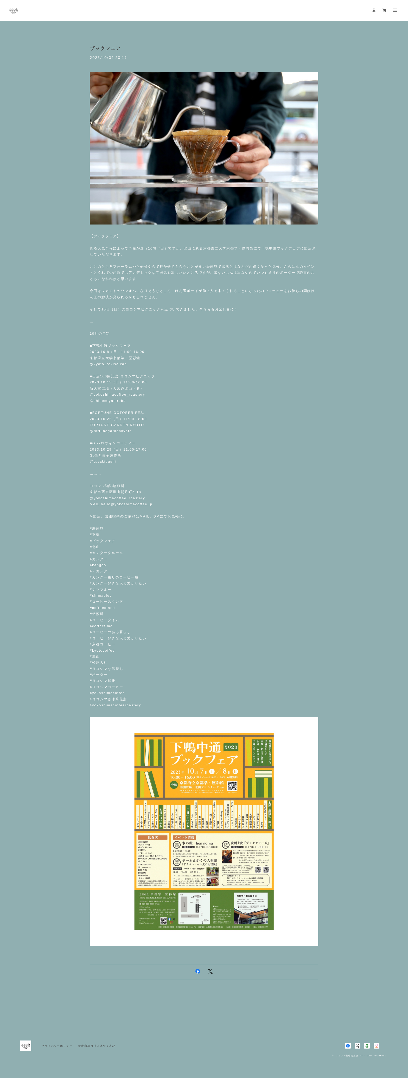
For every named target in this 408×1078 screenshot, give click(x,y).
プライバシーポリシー (57, 1045)
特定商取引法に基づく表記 (96, 1045)
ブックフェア (105, 48)
